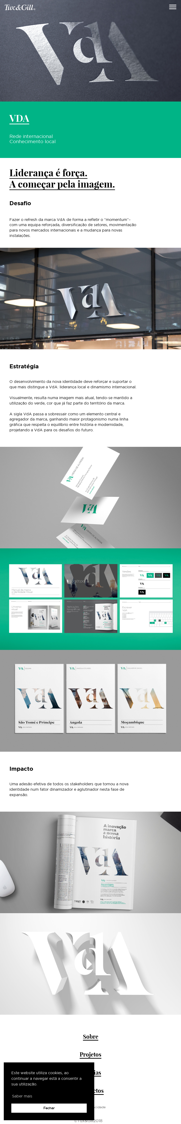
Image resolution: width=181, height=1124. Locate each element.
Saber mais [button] (22, 1096)
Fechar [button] (49, 1108)
